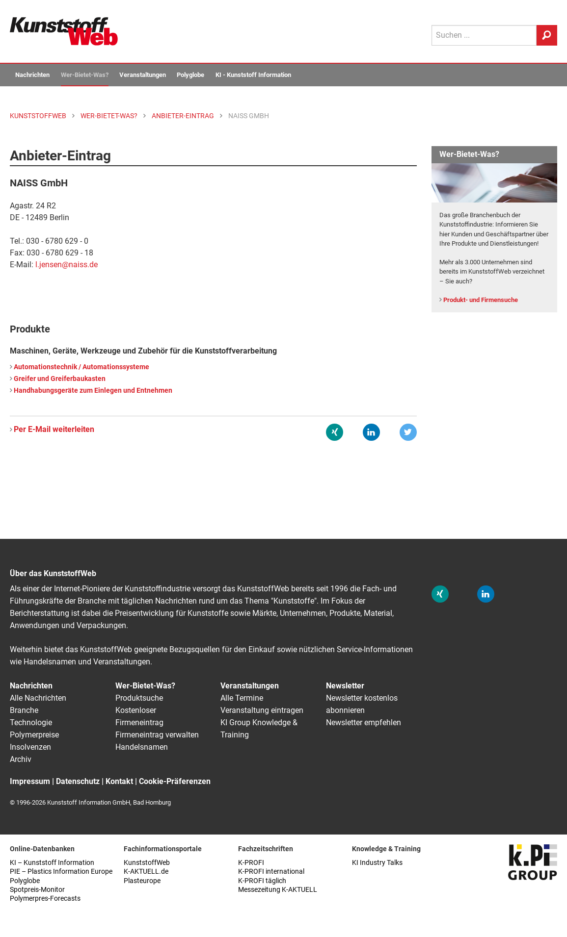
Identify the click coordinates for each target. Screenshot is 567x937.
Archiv (20, 759)
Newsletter (345, 685)
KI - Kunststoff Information (253, 74)
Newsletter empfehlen (363, 722)
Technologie (31, 722)
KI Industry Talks (377, 863)
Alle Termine (241, 698)
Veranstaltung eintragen (261, 710)
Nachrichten (32, 74)
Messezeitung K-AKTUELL (277, 890)
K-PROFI (251, 863)
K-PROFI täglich (262, 881)
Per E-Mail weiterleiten (54, 429)
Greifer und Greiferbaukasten (60, 379)
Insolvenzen (30, 747)
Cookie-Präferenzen (175, 781)
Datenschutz (78, 781)
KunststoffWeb (147, 863)
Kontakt (119, 781)
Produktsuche (139, 698)
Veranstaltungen (142, 74)
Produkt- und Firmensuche (480, 300)
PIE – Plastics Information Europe (61, 871)
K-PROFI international (271, 871)
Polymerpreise (34, 734)
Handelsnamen (141, 747)
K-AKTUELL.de (146, 871)
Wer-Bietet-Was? (84, 74)
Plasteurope (142, 881)
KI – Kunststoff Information (52, 863)
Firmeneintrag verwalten (157, 734)
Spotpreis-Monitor (37, 890)
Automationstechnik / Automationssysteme (81, 367)
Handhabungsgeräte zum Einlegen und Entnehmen (93, 390)
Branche (24, 710)
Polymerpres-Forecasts (45, 898)
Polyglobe (190, 74)
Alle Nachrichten (38, 698)
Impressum (30, 781)
